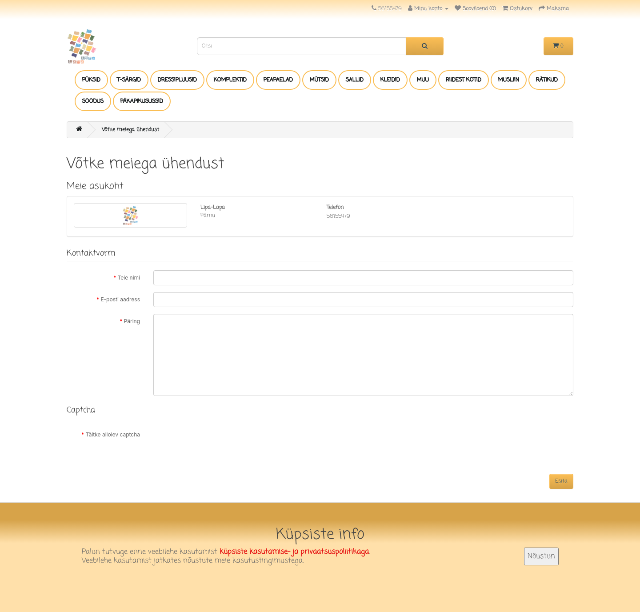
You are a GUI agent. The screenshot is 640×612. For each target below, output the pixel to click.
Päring (132, 321)
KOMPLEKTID (230, 80)
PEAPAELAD (278, 80)
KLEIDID (390, 80)
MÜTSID (319, 80)
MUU (423, 80)
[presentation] (220, 444)
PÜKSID (91, 80)
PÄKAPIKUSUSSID (141, 101)
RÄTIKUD (547, 80)
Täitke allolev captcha (112, 434)
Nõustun (541, 556)
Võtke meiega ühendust (130, 130)
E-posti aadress (120, 299)
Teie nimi (129, 277)
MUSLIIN (508, 80)
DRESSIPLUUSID (177, 80)
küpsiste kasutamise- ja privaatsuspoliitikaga (294, 552)
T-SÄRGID (129, 80)
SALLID (355, 80)
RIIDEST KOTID (463, 80)
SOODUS (93, 101)
